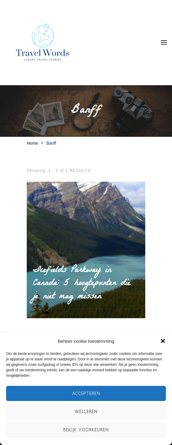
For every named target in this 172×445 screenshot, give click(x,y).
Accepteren (86, 393)
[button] (163, 341)
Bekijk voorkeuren (86, 430)
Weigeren (86, 411)
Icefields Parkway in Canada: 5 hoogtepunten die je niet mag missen (81, 283)
